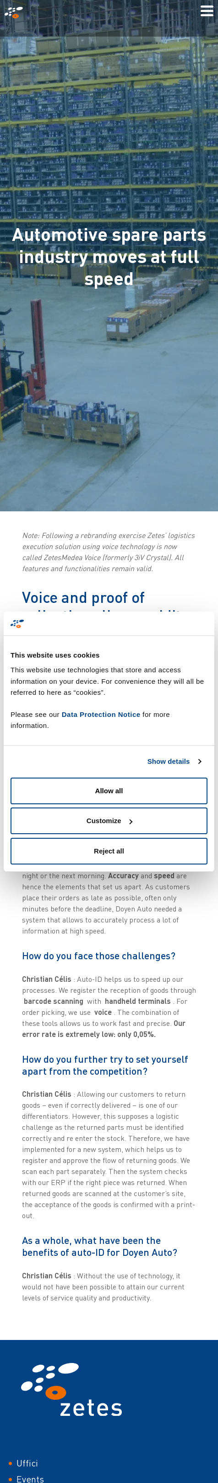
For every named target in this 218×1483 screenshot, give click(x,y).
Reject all (109, 851)
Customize (109, 821)
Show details (168, 761)
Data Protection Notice (101, 714)
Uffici (27, 1463)
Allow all (109, 791)
